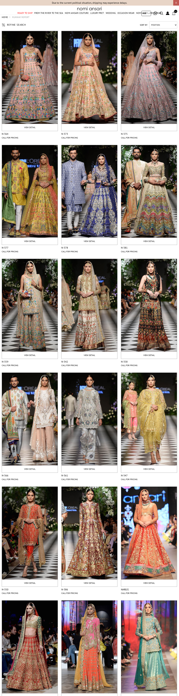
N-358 (124, 370)
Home (5, 25)
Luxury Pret (97, 17)
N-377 (5, 256)
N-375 (124, 142)
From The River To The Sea (48, 17)
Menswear (156, 17)
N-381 (124, 256)
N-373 (64, 142)
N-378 (64, 256)
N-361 (64, 484)
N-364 (5, 142)
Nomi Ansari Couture (77, 17)
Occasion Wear (125, 17)
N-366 (5, 484)
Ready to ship (25, 17)
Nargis (125, 597)
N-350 (5, 597)
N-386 (64, 597)
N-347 (124, 484)
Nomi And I (142, 17)
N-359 (5, 370)
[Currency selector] (146, 13)
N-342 (64, 370)
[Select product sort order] (163, 33)
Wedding (111, 17)
